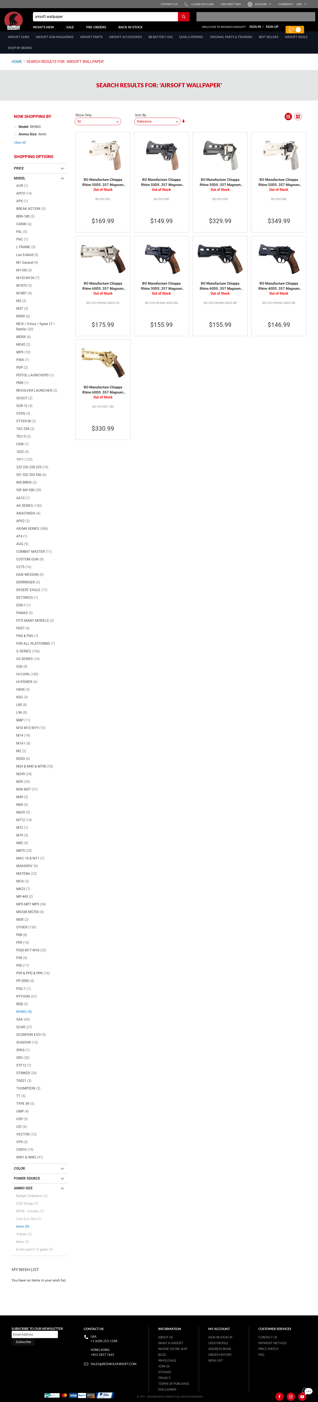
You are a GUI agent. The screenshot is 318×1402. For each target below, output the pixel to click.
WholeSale (167, 1360)
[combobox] (111, 19)
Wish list (215, 1360)
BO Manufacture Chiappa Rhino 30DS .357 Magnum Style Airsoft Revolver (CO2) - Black (161, 291)
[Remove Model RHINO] (15, 132)
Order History (220, 1354)
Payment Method (272, 1343)
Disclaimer (167, 1389)
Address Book (219, 1349)
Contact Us (267, 1337)
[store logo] (24, 23)
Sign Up (272, 29)
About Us (165, 1337)
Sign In (255, 29)
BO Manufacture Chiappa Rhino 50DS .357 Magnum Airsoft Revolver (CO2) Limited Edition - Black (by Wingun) (220, 187)
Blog (162, 1354)
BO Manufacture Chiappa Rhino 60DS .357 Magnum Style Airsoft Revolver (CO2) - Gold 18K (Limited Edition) (103, 395)
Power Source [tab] (27, 1183)
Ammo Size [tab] (23, 1193)
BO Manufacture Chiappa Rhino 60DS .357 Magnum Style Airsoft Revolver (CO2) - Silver (103, 291)
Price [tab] (19, 173)
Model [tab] (19, 183)
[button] (263, 4)
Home (17, 67)
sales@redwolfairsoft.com (113, 1364)
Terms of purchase (173, 1384)
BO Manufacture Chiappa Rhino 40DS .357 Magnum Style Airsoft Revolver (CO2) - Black (279, 291)
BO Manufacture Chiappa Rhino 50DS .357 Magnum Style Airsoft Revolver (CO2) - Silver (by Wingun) (103, 187)
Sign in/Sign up (220, 1337)
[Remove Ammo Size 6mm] (15, 139)
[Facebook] (279, 1396)
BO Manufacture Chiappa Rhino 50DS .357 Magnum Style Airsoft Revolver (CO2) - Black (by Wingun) (161, 187)
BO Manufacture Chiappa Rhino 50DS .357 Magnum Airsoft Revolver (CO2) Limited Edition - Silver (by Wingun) (278, 187)
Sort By (140, 120)
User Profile (218, 1343)
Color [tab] (19, 1173)
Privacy (164, 1378)
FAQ (261, 1354)
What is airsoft (170, 1343)
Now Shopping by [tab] (32, 121)
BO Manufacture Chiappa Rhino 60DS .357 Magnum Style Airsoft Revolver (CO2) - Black (220, 291)
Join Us (164, 1366)
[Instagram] (291, 1396)
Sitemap (164, 1372)
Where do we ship (172, 1349)
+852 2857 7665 (102, 1354)
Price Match (268, 1349)
